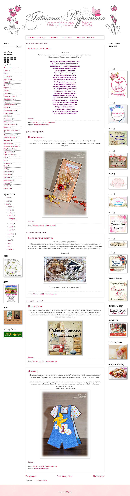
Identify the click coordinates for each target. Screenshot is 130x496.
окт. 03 (11, 230)
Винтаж (6, 82)
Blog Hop (6, 186)
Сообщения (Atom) (41, 480)
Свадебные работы (9, 149)
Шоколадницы (8, 180)
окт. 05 (11, 227)
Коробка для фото (9, 99)
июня (9, 243)
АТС (5, 73)
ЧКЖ (5, 169)
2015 (7, 201)
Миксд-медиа (8, 119)
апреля (10, 249)
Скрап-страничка (9, 154)
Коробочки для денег (10, 102)
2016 (7, 198)
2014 (7, 204)
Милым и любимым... (39, 48)
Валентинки (7, 79)
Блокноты (7, 76)
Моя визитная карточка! (41, 237)
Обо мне (54, 37)
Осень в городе (36, 137)
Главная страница (36, 37)
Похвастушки (35, 306)
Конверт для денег (9, 96)
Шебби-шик (7, 171)
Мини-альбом (8, 122)
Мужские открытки (9, 124)
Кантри (6, 90)
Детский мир (38, 124)
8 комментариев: (51, 122)
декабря (10, 207)
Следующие (30, 476)
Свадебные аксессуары (11, 146)
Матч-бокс (7, 116)
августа (10, 237)
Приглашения (8, 143)
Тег (5, 160)
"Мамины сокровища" (10, 68)
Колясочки (7, 93)
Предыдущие (99, 476)
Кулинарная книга (9, 104)
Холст (5, 166)
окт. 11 (11, 224)
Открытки (45, 124)
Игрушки (6, 87)
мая (9, 246)
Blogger (68, 492)
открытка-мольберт (9, 137)
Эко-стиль (7, 183)
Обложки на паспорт (10, 135)
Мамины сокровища (10, 110)
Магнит (6, 107)
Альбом (6, 70)
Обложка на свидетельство (12, 130)
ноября (10, 210)
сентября (10, 234)
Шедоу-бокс (7, 174)
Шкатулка (7, 177)
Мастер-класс (8, 113)
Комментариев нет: (51, 294)
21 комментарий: (51, 225)
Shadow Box (7, 188)
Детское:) (33, 371)
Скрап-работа (8, 152)
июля (9, 240)
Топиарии (7, 163)
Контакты (68, 37)
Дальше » (31, 118)
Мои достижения (85, 37)
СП (5, 157)
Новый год (7, 127)
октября (10, 213)
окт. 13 (11, 215)
